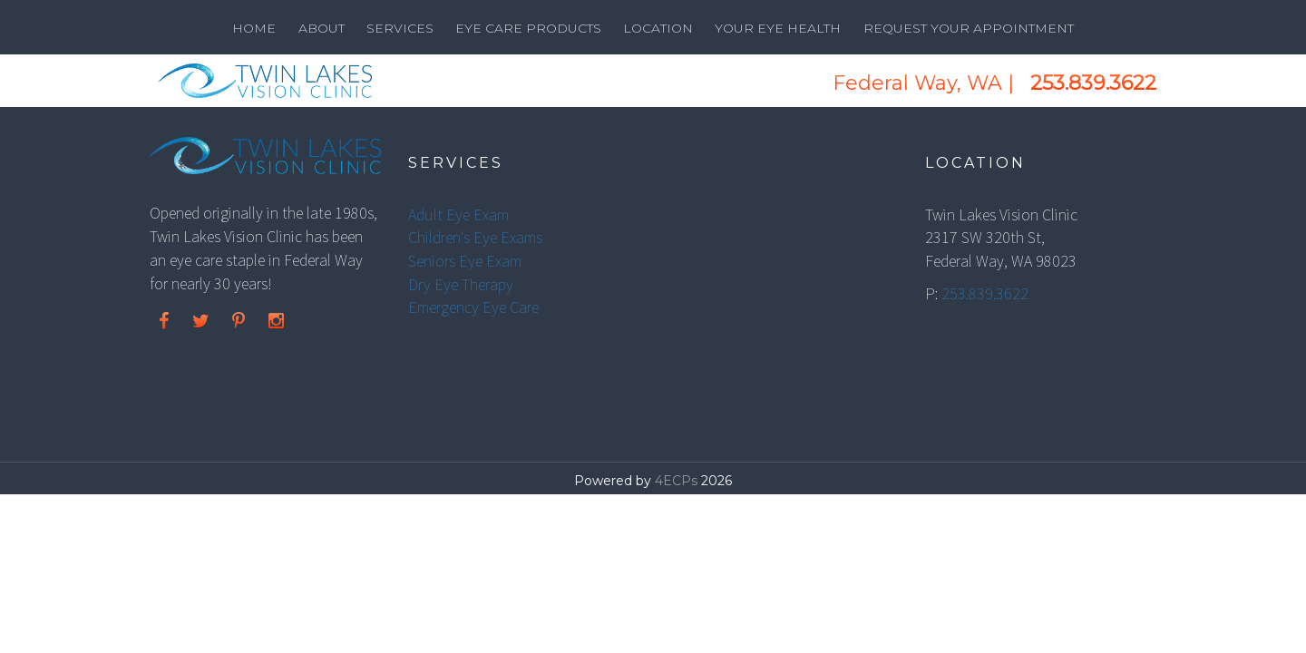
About (321, 28)
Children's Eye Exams (475, 237)
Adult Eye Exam (458, 214)
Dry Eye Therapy (460, 284)
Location (658, 28)
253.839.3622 (1093, 83)
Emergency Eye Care (473, 307)
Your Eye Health (778, 28)
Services (400, 28)
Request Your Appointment (968, 28)
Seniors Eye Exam (464, 260)
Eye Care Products (528, 28)
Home (254, 28)
